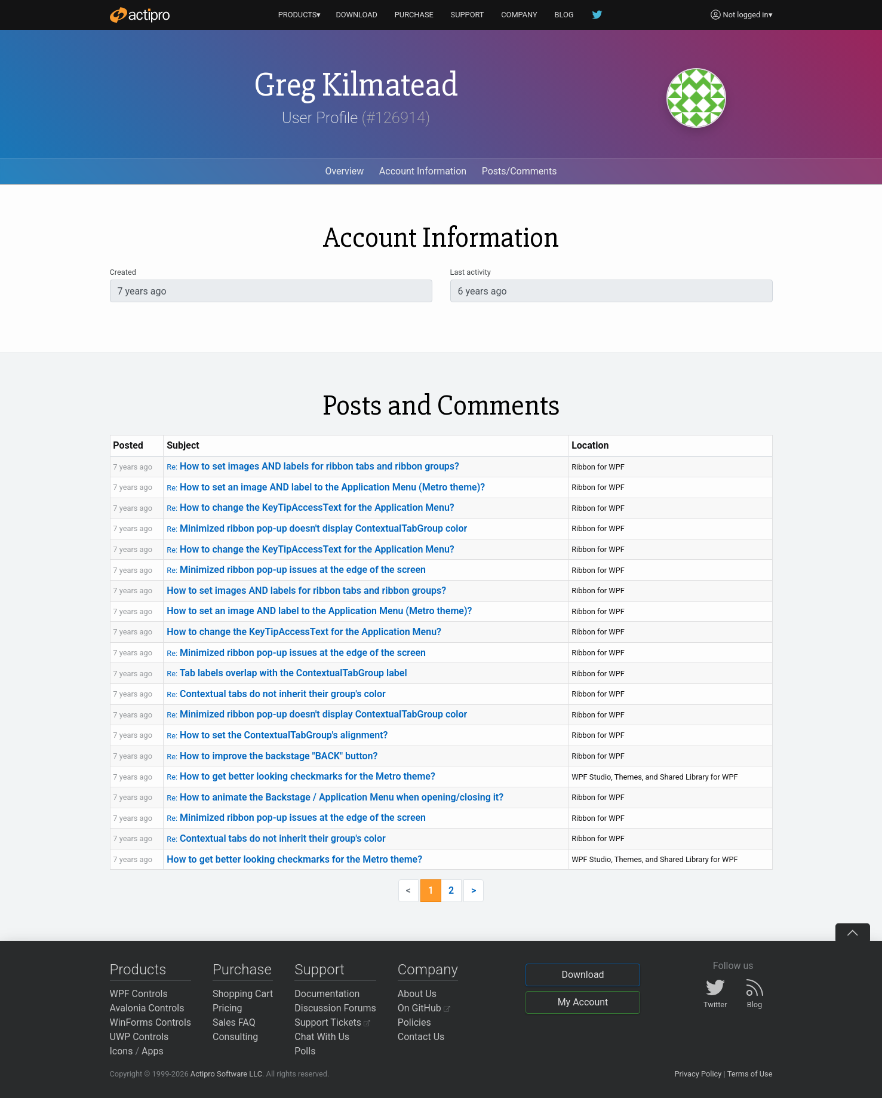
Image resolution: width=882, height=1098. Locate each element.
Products (138, 969)
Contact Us (421, 1036)
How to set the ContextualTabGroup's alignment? (277, 735)
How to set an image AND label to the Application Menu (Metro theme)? (326, 487)
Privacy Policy (697, 1073)
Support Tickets (332, 1022)
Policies (414, 1022)
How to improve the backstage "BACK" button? (272, 756)
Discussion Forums (335, 1008)
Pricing (227, 1008)
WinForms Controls (151, 1022)
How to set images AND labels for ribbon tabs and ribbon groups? (313, 466)
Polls (304, 1051)
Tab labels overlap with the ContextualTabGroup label (287, 673)
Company (428, 969)
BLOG (564, 14)
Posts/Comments (519, 171)
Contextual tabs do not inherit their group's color (276, 694)
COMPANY (519, 14)
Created (123, 272)
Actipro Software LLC (226, 1073)
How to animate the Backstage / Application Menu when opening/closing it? (335, 797)
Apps (153, 1051)
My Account (583, 1002)
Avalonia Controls (147, 1008)
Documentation (326, 993)
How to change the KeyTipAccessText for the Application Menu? (310, 507)
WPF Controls (139, 993)
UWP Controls (139, 1036)
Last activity (470, 272)
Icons (121, 1051)
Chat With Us (321, 1036)
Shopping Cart (243, 993)
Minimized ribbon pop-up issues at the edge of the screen (296, 569)
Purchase (242, 969)
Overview (344, 171)
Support (319, 969)
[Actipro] (140, 15)
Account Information (422, 171)
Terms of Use (750, 1073)
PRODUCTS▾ (299, 14)
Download (582, 974)
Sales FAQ (234, 1022)
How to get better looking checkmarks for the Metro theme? (301, 776)
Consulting (235, 1036)
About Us (417, 993)
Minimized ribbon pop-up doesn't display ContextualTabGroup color (317, 528)
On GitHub (424, 1008)
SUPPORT (467, 14)
